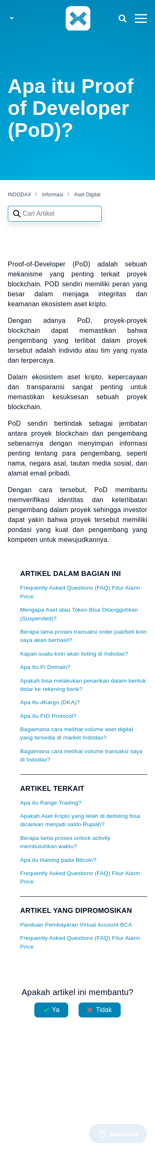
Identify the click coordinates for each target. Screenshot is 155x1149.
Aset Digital (87, 195)
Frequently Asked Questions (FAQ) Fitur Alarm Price (80, 592)
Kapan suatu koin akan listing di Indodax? (74, 654)
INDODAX (19, 195)
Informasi (53, 195)
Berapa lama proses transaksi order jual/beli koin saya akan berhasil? (83, 636)
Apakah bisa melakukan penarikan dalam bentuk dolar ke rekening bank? (83, 685)
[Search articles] (55, 214)
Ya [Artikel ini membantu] (56, 1009)
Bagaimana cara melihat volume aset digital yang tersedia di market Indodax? (76, 733)
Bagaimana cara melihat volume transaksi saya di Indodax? (81, 755)
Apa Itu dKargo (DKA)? (50, 702)
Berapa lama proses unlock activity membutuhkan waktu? (65, 842)
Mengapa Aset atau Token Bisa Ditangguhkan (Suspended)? (79, 614)
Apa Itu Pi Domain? (45, 667)
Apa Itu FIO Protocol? (48, 716)
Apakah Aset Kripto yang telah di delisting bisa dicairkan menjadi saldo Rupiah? (80, 820)
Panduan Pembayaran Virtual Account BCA (76, 925)
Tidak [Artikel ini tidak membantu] (104, 1009)
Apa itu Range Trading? (50, 803)
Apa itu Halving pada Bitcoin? (58, 860)
